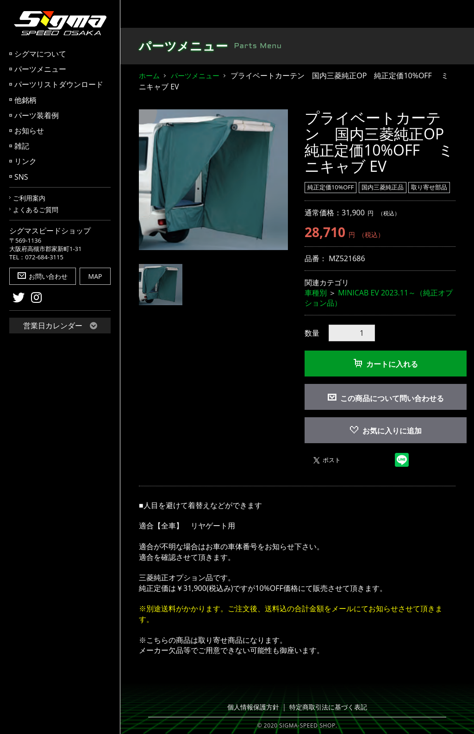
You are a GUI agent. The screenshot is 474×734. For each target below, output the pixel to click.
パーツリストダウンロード (58, 84)
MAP (95, 276)
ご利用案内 (29, 198)
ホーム (149, 75)
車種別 (316, 293)
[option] (213, 180)
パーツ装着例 (36, 115)
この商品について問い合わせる (392, 398)
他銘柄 (25, 100)
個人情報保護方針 (256, 707)
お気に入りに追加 (386, 431)
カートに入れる (386, 364)
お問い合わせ (43, 276)
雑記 (21, 146)
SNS (21, 177)
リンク (25, 161)
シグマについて (40, 54)
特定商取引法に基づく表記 (326, 707)
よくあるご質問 (35, 209)
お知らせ (29, 130)
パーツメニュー (40, 69)
